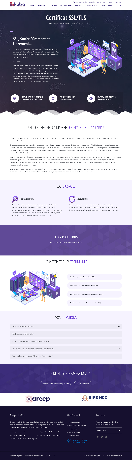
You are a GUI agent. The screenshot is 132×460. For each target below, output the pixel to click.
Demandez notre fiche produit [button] (55, 383)
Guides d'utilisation (75, 432)
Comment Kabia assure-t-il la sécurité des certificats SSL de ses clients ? (32, 356)
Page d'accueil (53, 23)
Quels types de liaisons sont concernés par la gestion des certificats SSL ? (33, 348)
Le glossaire (73, 429)
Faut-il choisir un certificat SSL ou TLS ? (23, 334)
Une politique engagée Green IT (50, 435)
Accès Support (89, 2)
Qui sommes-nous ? (18, 432)
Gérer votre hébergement (100, 2)
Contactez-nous (117, 2)
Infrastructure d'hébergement (49, 432)
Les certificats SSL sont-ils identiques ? (23, 326)
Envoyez (119, 431)
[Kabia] (17, 5)
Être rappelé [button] (83, 383)
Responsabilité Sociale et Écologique (24, 439)
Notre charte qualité (18, 435)
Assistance (110, 2)
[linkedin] (106, 437)
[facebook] (98, 437)
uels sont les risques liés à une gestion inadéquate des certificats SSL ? (32, 341)
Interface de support (75, 422)
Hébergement (64, 23)
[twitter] (102, 437)
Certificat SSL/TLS (77, 23)
